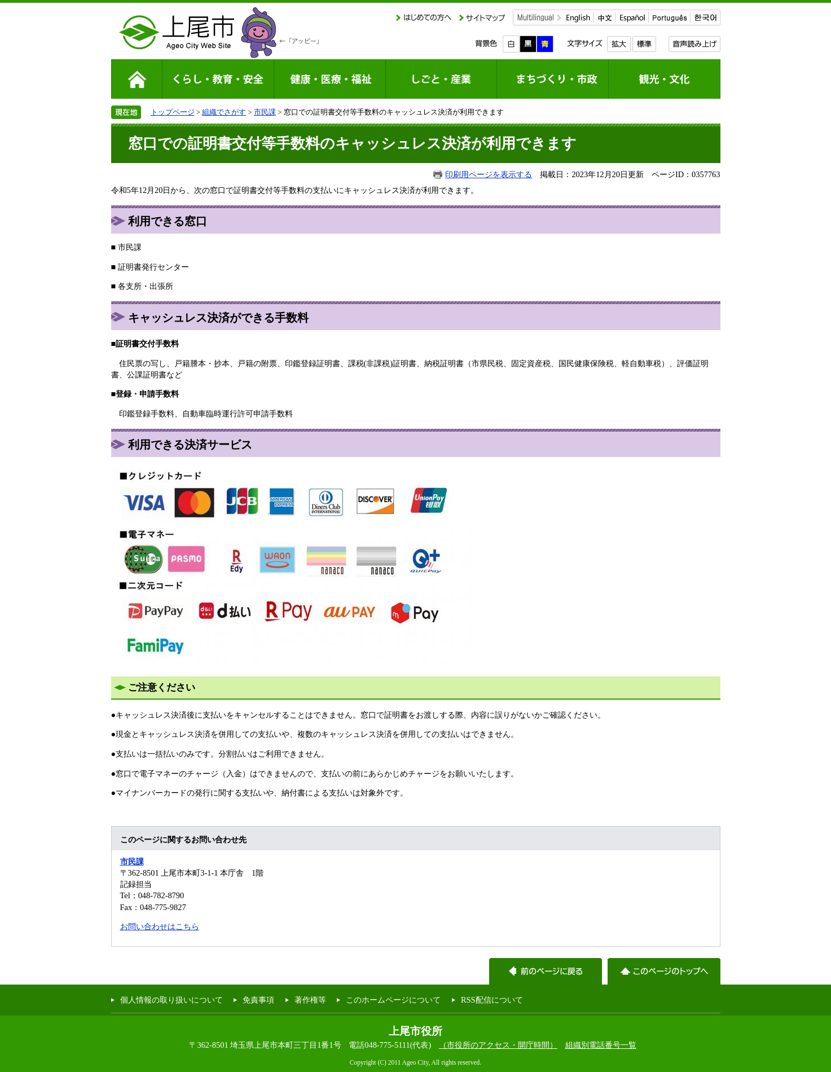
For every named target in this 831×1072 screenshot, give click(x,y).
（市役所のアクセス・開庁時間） (498, 1044)
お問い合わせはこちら (159, 926)
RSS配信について (492, 999)
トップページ (173, 112)
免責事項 (258, 999)
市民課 (265, 112)
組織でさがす (224, 112)
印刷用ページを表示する (488, 174)
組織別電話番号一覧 (600, 1044)
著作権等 (310, 999)
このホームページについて (393, 999)
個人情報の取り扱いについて (171, 999)
